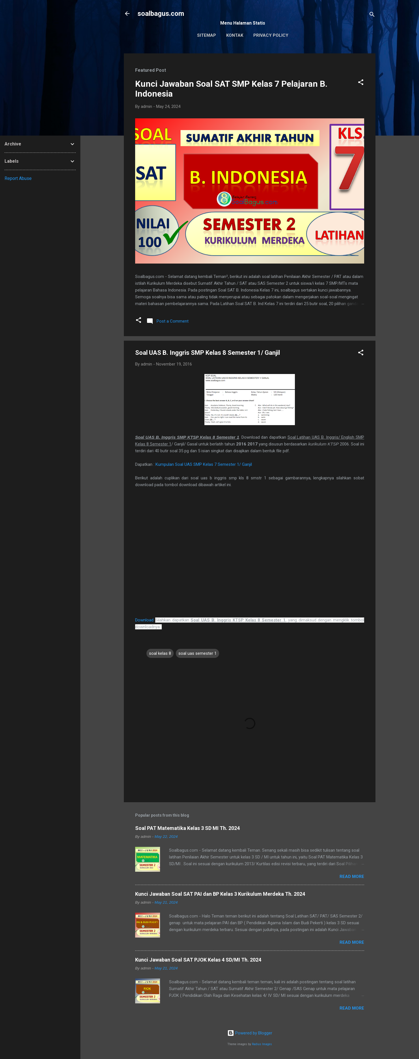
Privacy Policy (270, 35)
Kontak (234, 35)
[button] (360, 83)
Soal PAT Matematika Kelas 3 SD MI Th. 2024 (187, 828)
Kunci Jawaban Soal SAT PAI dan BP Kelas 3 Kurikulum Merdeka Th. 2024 (220, 894)
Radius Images (262, 1044)
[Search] (372, 15)
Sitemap (206, 35)
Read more (352, 876)
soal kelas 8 (160, 653)
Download (144, 620)
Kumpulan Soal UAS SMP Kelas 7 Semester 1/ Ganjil (203, 464)
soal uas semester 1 (197, 653)
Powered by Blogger (249, 1033)
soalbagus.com (160, 14)
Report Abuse (18, 178)
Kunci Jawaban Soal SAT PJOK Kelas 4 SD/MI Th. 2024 (198, 960)
